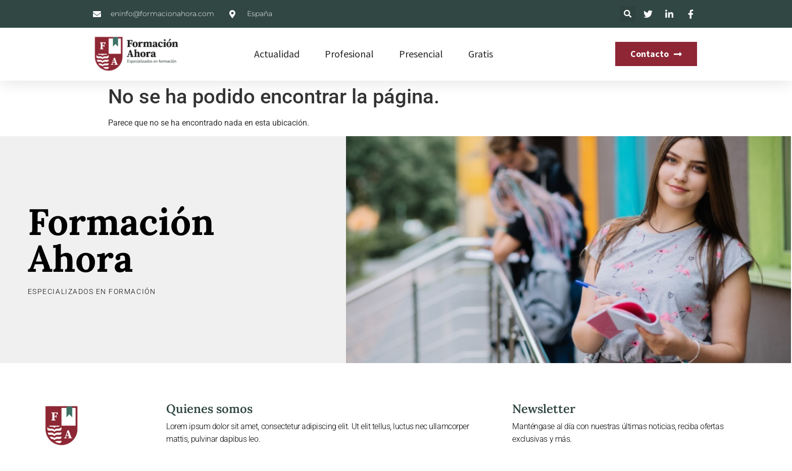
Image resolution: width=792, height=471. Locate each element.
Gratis (480, 53)
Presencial (421, 53)
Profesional (349, 53)
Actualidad (277, 53)
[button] (627, 14)
